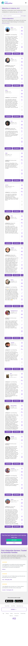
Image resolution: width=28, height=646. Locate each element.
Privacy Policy (23, 613)
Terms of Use (16, 613)
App (3, 613)
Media (11, 613)
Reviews (7, 613)
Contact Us (16, 615)
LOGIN (14, 542)
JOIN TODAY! (14, 540)
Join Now (20, 12)
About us (11, 615)
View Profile (8, 53)
